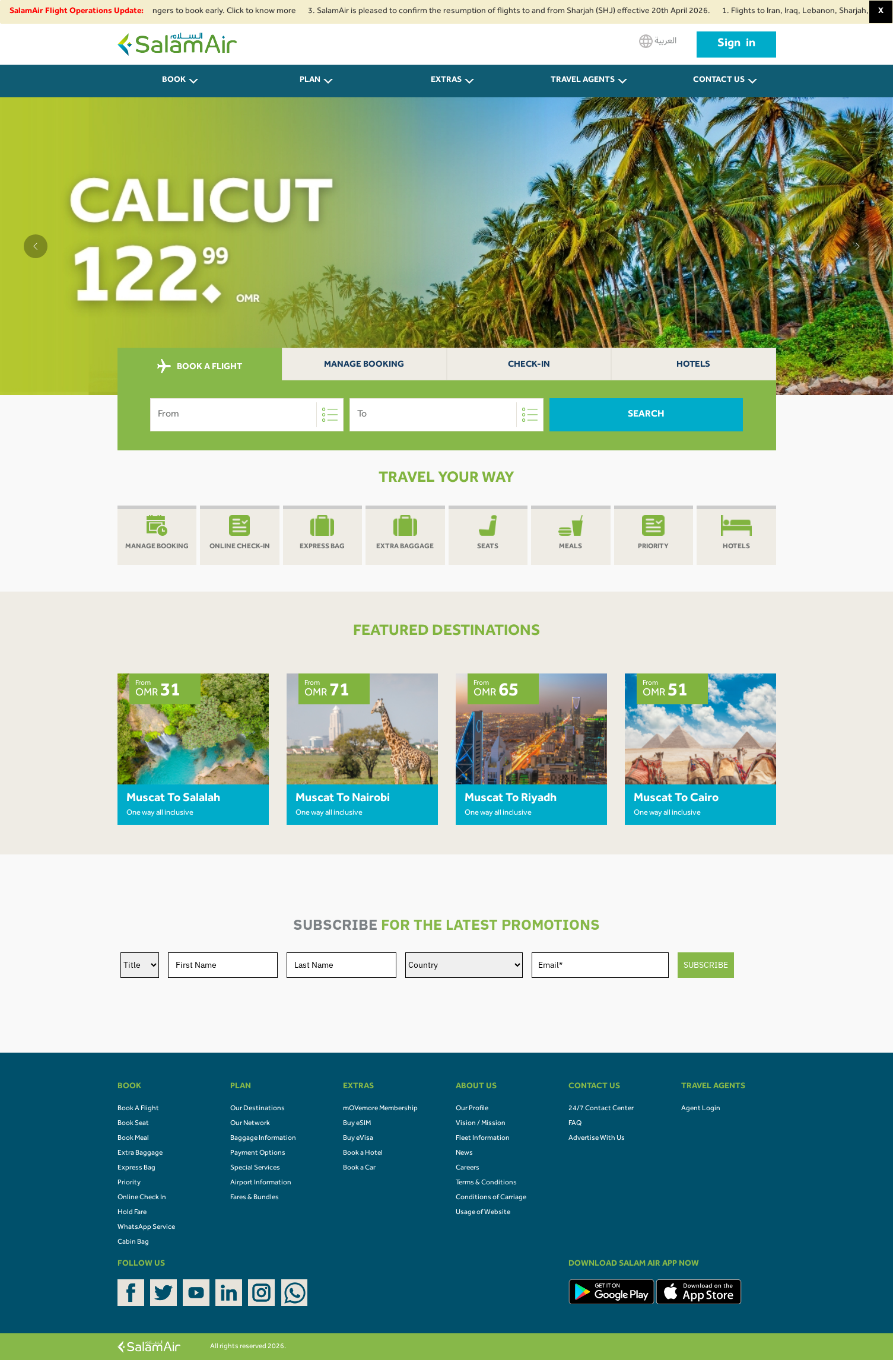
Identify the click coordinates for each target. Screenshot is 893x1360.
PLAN (310, 81)
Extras (446, 81)
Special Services (255, 1168)
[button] (35, 246)
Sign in (736, 44)
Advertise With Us (596, 1138)
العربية (657, 41)
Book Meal (133, 1138)
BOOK (174, 81)
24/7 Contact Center (601, 1109)
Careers (467, 1168)
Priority (129, 1183)
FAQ (574, 1123)
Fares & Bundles (254, 1198)
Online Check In (141, 1198)
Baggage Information (263, 1138)
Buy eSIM (357, 1123)
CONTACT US (719, 81)
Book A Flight (138, 1109)
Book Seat (133, 1123)
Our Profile (472, 1109)
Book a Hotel (363, 1153)
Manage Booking (364, 365)
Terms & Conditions (486, 1183)
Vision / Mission (481, 1123)
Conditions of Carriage (491, 1198)
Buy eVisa (358, 1138)
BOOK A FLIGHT (199, 366)
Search (646, 415)
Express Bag (136, 1168)
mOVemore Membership (380, 1109)
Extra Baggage (140, 1153)
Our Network (250, 1123)
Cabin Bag (133, 1242)
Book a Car (359, 1168)
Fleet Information (483, 1138)
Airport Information (260, 1183)
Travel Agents (583, 81)
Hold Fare (132, 1212)
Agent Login (700, 1109)
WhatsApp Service (146, 1227)
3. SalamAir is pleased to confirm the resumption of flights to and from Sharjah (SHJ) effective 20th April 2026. (514, 12)
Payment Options (257, 1153)
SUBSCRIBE (706, 964)
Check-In (529, 365)
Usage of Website (483, 1212)
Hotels (693, 365)
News (464, 1153)
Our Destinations (257, 1109)
